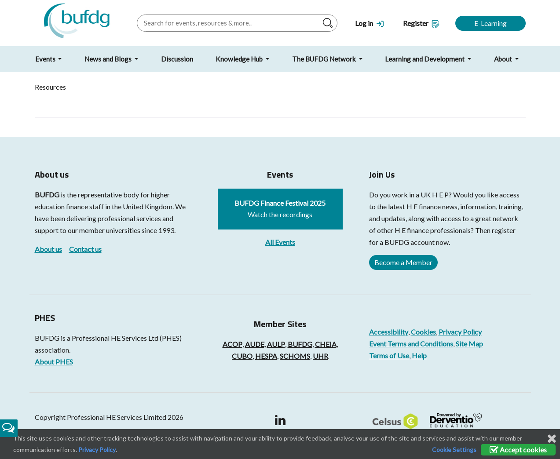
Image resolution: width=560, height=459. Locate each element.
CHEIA (326, 344)
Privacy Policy (460, 332)
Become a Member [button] (403, 262)
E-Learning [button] (490, 23)
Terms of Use (389, 355)
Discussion (177, 59)
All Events (280, 242)
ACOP (232, 344)
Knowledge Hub (240, 59)
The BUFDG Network (324, 59)
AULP (276, 344)
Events (46, 59)
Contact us (85, 249)
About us (48, 249)
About (503, 59)
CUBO (242, 356)
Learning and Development (425, 59)
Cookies (423, 332)
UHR (320, 356)
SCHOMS (295, 356)
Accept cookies (518, 449)
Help (419, 355)
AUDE (254, 344)
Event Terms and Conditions (411, 343)
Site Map (469, 343)
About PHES (54, 361)
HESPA (266, 356)
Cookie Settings (454, 449)
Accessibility (388, 332)
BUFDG (47, 194)
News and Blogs (108, 59)
